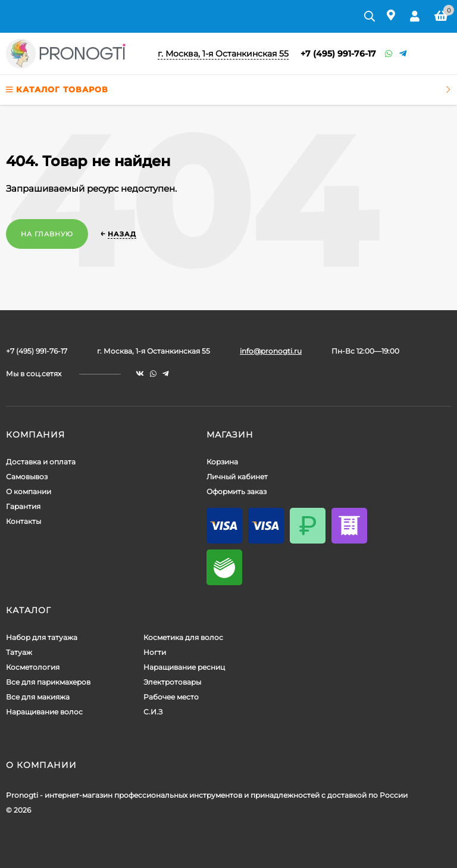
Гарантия (23, 506)
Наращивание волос (44, 711)
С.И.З (152, 711)
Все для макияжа (38, 696)
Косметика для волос (183, 637)
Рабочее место (171, 696)
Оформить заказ (236, 491)
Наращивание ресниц (184, 667)
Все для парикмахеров (48, 681)
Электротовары (172, 681)
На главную (47, 234)
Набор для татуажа (41, 637)
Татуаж (19, 652)
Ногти (154, 652)
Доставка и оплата (41, 461)
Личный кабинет (237, 476)
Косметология (33, 667)
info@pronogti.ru (271, 350)
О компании (28, 491)
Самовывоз (27, 476)
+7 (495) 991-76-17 (338, 53)
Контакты (23, 521)
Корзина (222, 461)
